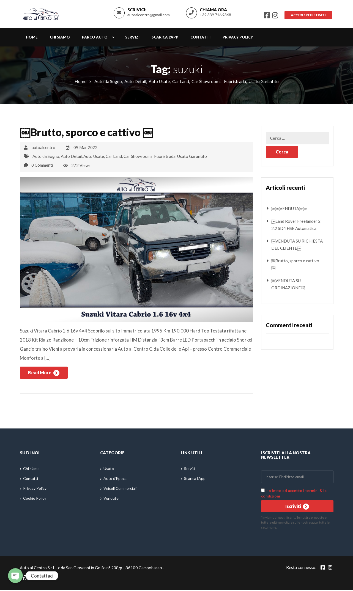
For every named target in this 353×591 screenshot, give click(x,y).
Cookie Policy (34, 499)
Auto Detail (135, 83)
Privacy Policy (238, 39)
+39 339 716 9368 (213, 15)
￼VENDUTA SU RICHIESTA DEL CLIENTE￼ (297, 246)
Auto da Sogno (107, 83)
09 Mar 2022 (86, 149)
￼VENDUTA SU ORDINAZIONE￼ (288, 286)
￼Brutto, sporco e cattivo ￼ (90, 133)
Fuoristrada (235, 83)
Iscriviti (297, 507)
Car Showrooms (206, 83)
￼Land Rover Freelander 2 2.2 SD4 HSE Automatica (296, 226)
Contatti (200, 39)
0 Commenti (42, 166)
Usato (108, 469)
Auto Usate (158, 83)
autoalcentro (44, 149)
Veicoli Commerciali (119, 489)
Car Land (180, 83)
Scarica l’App (165, 39)
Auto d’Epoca (115, 479)
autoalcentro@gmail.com (147, 15)
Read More (43, 374)
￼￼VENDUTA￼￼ (289, 210)
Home (32, 39)
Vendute (111, 499)
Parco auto (95, 39)
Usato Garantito (263, 83)
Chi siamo (60, 39)
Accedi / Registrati (307, 16)
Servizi (132, 39)
